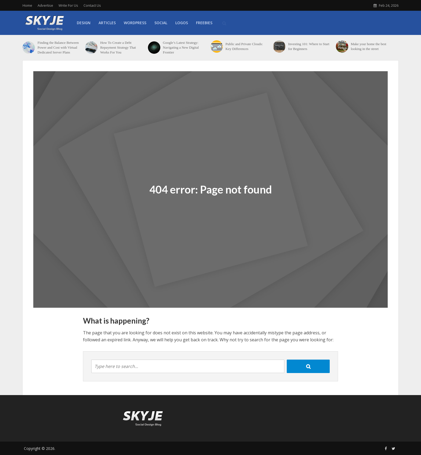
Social (160, 22)
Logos (181, 22)
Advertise (45, 5)
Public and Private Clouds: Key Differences (244, 46)
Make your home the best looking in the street (368, 46)
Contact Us (92, 5)
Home (27, 5)
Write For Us (68, 5)
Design (83, 22)
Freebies (204, 22)
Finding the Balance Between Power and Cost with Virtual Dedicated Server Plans (58, 47)
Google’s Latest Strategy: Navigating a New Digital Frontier (181, 47)
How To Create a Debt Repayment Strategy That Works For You (118, 47)
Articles (107, 22)
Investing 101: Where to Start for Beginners (308, 46)
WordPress (135, 22)
